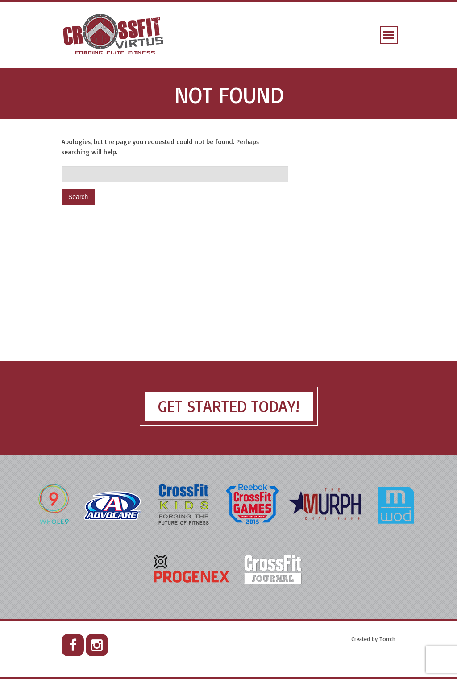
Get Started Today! (228, 406)
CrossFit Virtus (114, 35)
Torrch (387, 638)
